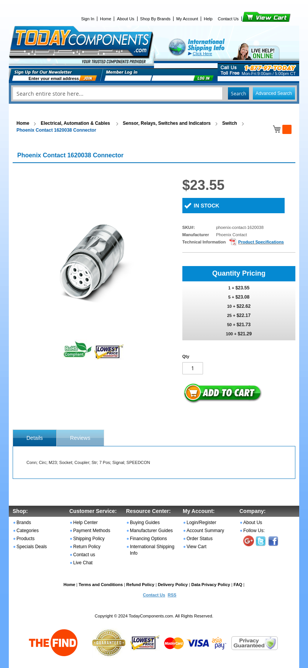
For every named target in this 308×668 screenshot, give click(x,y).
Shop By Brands (155, 18)
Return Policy (86, 546)
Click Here (202, 53)
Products (25, 538)
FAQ (238, 584)
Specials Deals (31, 546)
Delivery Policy (173, 584)
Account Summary (205, 530)
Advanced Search (274, 93)
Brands (23, 522)
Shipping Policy (89, 538)
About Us (125, 18)
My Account (187, 18)
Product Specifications (261, 242)
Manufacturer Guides (151, 530)
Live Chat (83, 562)
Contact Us (228, 18)
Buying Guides (145, 522)
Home (105, 18)
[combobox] (154, 93)
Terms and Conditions (101, 584)
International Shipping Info (152, 550)
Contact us (84, 554)
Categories (27, 530)
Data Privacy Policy (210, 584)
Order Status (200, 538)
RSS (172, 595)
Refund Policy (140, 584)
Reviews (80, 438)
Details (34, 438)
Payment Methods (91, 530)
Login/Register (201, 522)
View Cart (253, 18)
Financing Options (148, 538)
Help (208, 18)
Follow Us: (254, 530)
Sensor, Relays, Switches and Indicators (167, 123)
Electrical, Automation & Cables (76, 123)
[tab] (35, 438)
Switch (229, 123)
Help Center (85, 522)
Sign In (87, 18)
